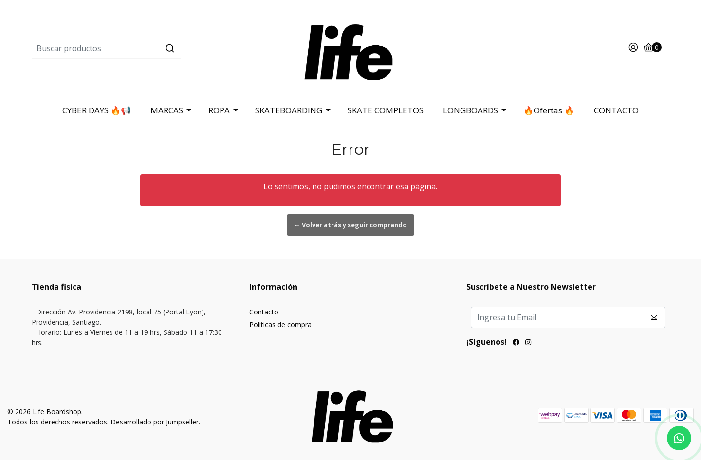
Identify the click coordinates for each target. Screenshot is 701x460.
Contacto (263, 311)
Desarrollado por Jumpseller (155, 421)
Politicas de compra (280, 324)
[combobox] (138, 48)
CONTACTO (616, 110)
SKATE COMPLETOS (386, 110)
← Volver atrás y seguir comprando (350, 225)
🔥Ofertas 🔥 (548, 110)
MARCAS (166, 110)
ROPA (219, 110)
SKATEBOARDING (288, 110)
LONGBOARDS (470, 110)
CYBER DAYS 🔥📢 (96, 110)
